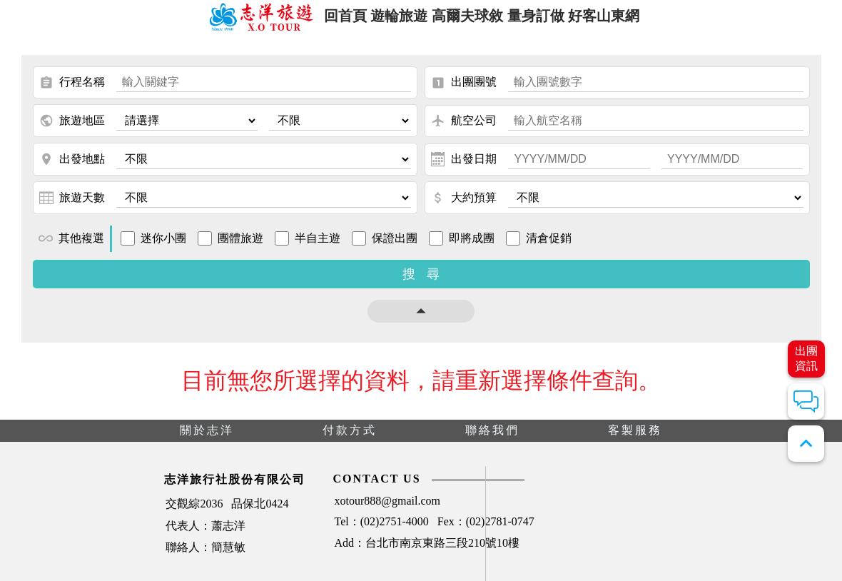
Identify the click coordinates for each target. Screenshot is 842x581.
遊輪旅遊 (390, 20)
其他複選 (71, 248)
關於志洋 (207, 439)
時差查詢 (533, 554)
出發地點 (72, 168)
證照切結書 (637, 554)
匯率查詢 (729, 554)
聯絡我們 (492, 439)
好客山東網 (625, 20)
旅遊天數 (72, 207)
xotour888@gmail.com (243, 512)
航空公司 (464, 130)
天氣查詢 (729, 525)
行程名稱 (72, 92)
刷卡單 (528, 525)
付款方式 (350, 439)
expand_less (805, 443)
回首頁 (325, 20)
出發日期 (464, 168)
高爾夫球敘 (468, 20)
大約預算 (464, 207)
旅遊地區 (72, 130)
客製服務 (635, 439)
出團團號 (464, 92)
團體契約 (631, 525)
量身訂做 (546, 20)
